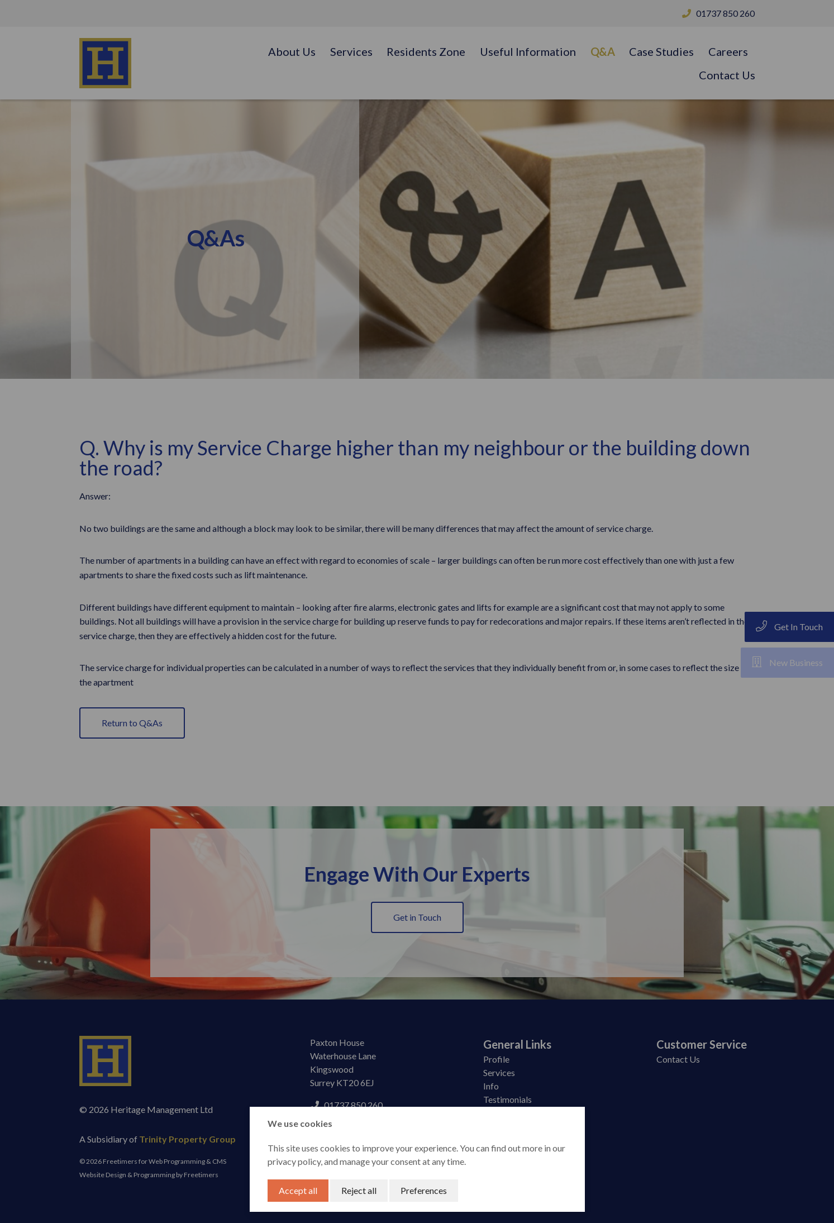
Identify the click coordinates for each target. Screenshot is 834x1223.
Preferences (424, 1190)
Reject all (359, 1190)
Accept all (298, 1190)
